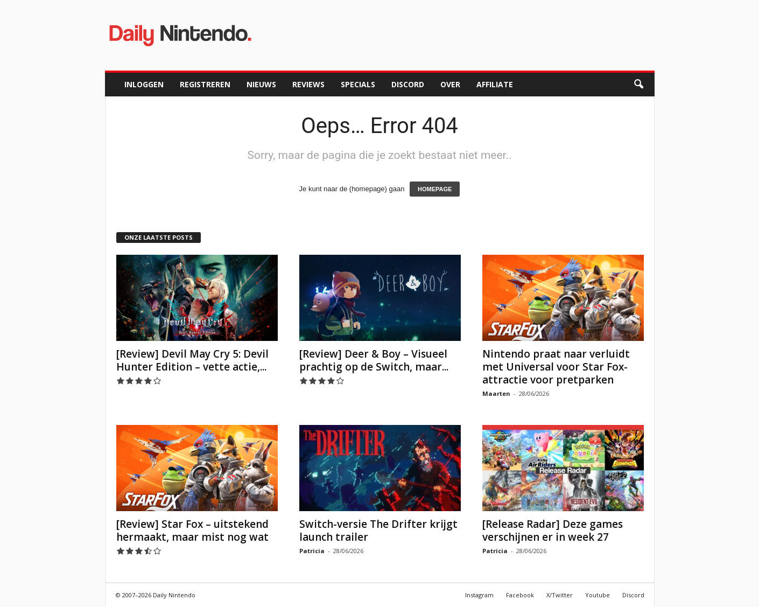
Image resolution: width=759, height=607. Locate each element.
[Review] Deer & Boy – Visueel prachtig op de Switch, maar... (373, 360)
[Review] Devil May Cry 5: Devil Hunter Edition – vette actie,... (192, 360)
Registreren (205, 84)
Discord (407, 84)
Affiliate (494, 84)
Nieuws (261, 84)
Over (450, 84)
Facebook (520, 595)
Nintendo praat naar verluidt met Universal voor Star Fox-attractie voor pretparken (556, 367)
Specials (358, 84)
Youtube (597, 595)
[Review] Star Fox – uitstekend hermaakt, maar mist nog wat (192, 530)
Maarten (496, 393)
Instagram (479, 595)
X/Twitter (559, 595)
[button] (638, 84)
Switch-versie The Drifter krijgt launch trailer (378, 530)
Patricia (312, 551)
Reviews (308, 84)
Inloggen (144, 84)
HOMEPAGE (435, 189)
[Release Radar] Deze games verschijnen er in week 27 (552, 530)
